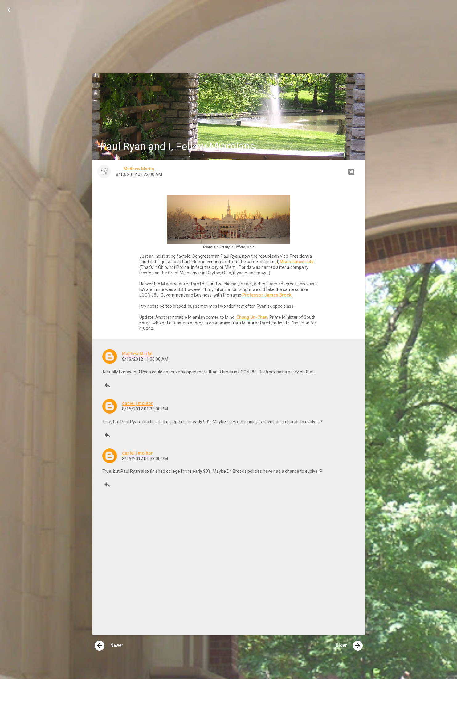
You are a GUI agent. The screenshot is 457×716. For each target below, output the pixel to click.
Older (349, 646)
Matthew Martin (137, 353)
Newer (109, 646)
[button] (10, 10)
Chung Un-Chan (251, 317)
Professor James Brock (266, 295)
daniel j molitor (137, 403)
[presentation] (99, 646)
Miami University (296, 261)
